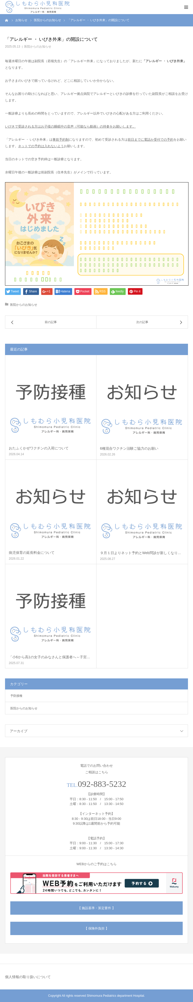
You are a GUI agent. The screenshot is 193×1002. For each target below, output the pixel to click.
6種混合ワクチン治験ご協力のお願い (129, 448)
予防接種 (16, 696)
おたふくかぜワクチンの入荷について (39, 448)
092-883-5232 (102, 784)
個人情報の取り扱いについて (28, 977)
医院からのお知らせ (37, 46)
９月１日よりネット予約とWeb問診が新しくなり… (140, 553)
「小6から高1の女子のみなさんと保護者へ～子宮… (49, 657)
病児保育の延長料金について (32, 553)
